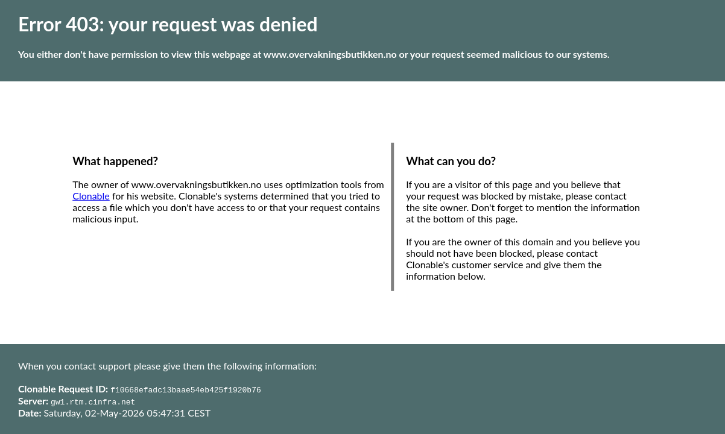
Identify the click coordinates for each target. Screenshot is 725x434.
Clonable (91, 195)
